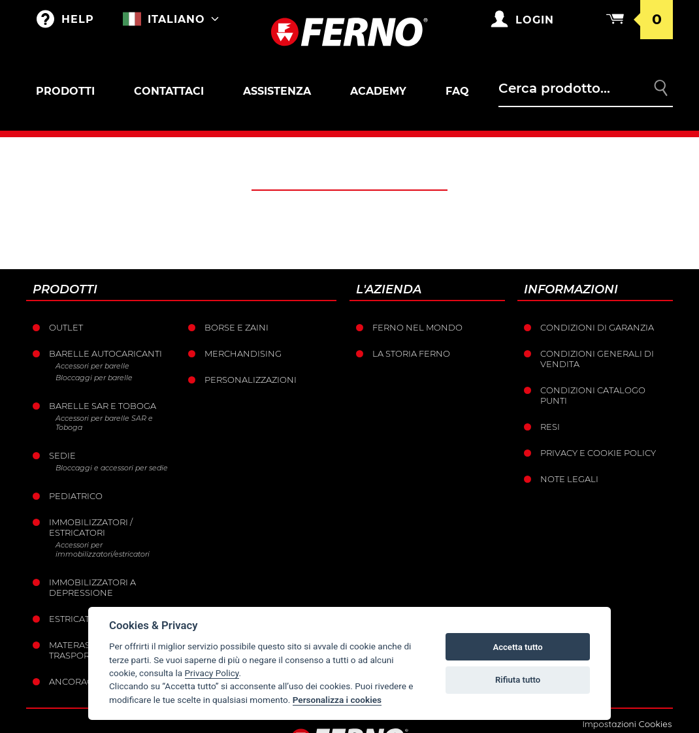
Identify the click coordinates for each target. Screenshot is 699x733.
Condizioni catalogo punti (592, 395)
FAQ (457, 91)
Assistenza (277, 91)
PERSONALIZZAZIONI (250, 379)
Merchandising (243, 353)
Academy (378, 91)
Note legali (569, 479)
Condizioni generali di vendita (597, 358)
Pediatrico (76, 496)
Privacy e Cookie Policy (598, 453)
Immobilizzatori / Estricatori (91, 527)
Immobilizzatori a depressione (92, 587)
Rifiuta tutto (517, 680)
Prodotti (65, 91)
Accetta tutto (517, 647)
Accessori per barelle (92, 365)
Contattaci (169, 91)
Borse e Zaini (236, 327)
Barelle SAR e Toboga (102, 405)
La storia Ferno (411, 353)
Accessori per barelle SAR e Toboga (104, 423)
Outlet (66, 327)
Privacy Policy (212, 673)
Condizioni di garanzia (597, 327)
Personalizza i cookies (337, 699)
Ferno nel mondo (417, 327)
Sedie (62, 455)
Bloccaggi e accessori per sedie (112, 467)
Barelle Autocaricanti (105, 353)
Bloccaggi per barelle (94, 377)
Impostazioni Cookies (627, 724)
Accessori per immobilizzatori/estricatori (103, 549)
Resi (550, 426)
